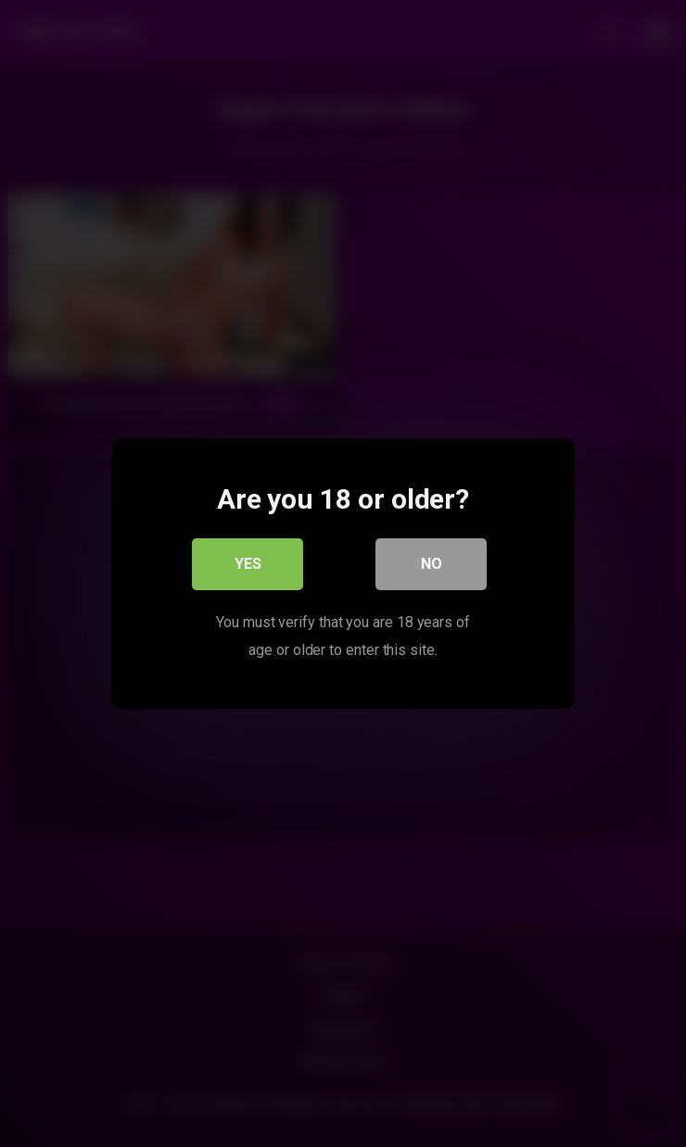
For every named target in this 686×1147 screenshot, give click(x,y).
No (431, 564)
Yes (248, 564)
